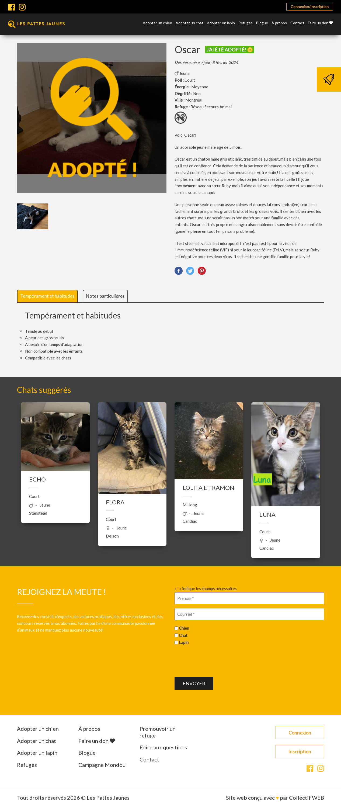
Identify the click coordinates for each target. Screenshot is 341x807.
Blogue (262, 23)
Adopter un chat (189, 23)
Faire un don (320, 23)
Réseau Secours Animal (211, 106)
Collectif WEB (306, 797)
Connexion (299, 733)
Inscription (299, 751)
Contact (297, 23)
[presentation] (215, 660)
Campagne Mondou (102, 764)
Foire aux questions (163, 747)
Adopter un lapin (221, 23)
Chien (184, 628)
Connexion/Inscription (310, 6)
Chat (183, 635)
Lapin (184, 642)
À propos (279, 23)
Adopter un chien (157, 23)
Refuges (245, 23)
